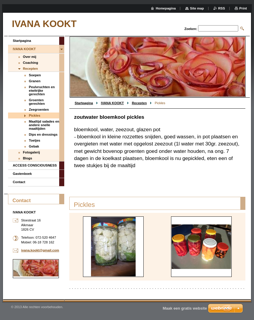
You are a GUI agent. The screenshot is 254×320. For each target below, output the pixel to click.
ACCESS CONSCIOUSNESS (35, 165)
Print (243, 8)
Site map (197, 8)
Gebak (34, 146)
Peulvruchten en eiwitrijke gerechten (42, 90)
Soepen (35, 75)
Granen (34, 81)
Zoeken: (190, 29)
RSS (221, 8)
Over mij (29, 56)
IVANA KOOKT (112, 103)
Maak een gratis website (185, 308)
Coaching (30, 62)
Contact (19, 182)
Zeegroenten (39, 109)
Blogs (27, 158)
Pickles (34, 115)
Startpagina (84, 103)
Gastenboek (22, 173)
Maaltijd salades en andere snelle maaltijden (44, 125)
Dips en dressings (43, 134)
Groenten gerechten (37, 101)
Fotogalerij (31, 152)
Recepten (139, 103)
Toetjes (34, 140)
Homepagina (166, 8)
